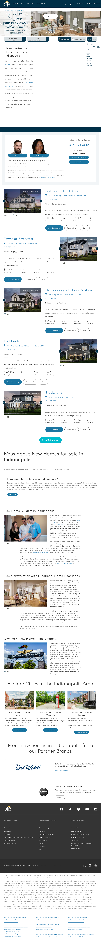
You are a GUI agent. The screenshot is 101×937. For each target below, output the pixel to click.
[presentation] (1, 23)
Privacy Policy (58, 865)
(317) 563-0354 (51, 199)
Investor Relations (45, 837)
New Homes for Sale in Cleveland (76, 919)
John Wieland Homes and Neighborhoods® (18, 837)
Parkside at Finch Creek (63, 191)
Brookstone (53, 393)
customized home (59, 524)
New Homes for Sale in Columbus (76, 922)
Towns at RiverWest (18, 239)
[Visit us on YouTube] (87, 810)
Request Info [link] (79, 162)
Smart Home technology (41, 552)
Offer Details (50, 16)
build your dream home (65, 563)
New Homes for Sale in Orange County (13, 934)
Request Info (71, 228)
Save (85, 228)
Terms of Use (45, 865)
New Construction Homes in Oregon (79, 927)
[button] (19, 4)
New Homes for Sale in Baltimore (44, 927)
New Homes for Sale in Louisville (43, 919)
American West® (9, 840)
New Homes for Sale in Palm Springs (12, 936)
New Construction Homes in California (16, 927)
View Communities (61, 770)
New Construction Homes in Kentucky (47, 917)
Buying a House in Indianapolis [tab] (16, 469)
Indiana (12, 10)
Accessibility (75, 840)
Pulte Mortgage (44, 828)
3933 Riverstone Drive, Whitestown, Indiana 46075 (24, 346)
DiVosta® (7, 834)
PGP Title (42, 831)
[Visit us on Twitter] (69, 810)
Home (6, 10)
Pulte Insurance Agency (47, 834)
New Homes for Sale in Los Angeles (12, 931)
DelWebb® (7, 831)
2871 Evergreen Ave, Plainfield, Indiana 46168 (63, 295)
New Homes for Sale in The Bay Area (12, 929)
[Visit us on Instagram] (95, 810)
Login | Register (67, 4)
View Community (54, 228)
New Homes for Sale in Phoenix (11, 919)
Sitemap (42, 850)
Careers (41, 843)
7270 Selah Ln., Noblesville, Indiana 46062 (21, 243)
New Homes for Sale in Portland (75, 929)
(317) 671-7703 (50, 401)
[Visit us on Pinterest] (78, 810)
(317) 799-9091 (9, 247)
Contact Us (80, 4)
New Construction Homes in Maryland (48, 924)
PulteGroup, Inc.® (10, 843)
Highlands (11, 341)
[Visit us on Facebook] (61, 810)
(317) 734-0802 (51, 298)
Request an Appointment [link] (79, 157)
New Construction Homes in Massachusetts (49, 934)
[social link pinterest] (16, 216)
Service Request (93, 4)
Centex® (7, 828)
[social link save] (13, 215)
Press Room (43, 840)
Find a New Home (19, 730)
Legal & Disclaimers (77, 831)
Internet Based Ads (77, 837)
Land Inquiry (75, 848)
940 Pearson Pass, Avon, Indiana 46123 (60, 397)
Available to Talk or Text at (79, 140)
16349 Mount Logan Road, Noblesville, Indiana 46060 (66, 196)
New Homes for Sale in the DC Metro (44, 929)
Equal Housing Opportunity (80, 834)
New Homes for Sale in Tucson (11, 922)
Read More (12, 494)
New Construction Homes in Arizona (15, 917)
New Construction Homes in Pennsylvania (81, 934)
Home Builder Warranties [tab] (62, 469)
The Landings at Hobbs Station (68, 290)
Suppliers (42, 847)
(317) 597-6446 (9, 350)
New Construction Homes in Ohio (78, 917)
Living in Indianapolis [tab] (40, 469)
